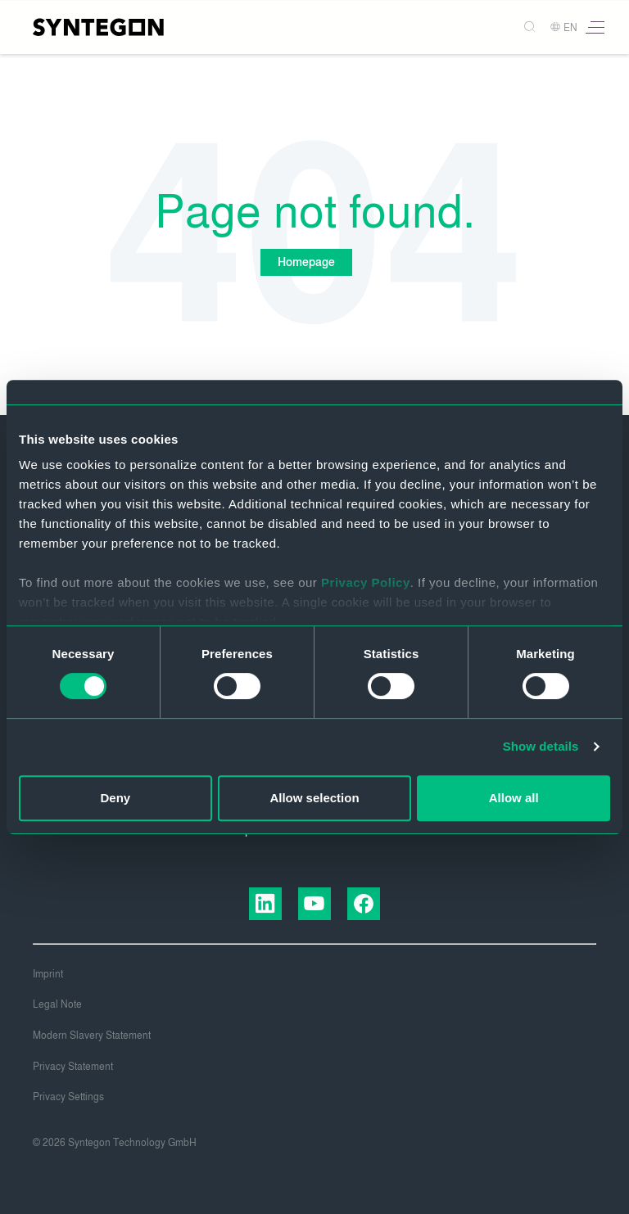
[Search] (523, 27)
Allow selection (314, 798)
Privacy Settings (68, 1097)
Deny (115, 798)
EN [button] (563, 28)
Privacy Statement (73, 1066)
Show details (541, 746)
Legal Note (57, 1004)
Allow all (514, 798)
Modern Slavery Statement (92, 1035)
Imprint (48, 974)
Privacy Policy (365, 582)
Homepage (306, 262)
